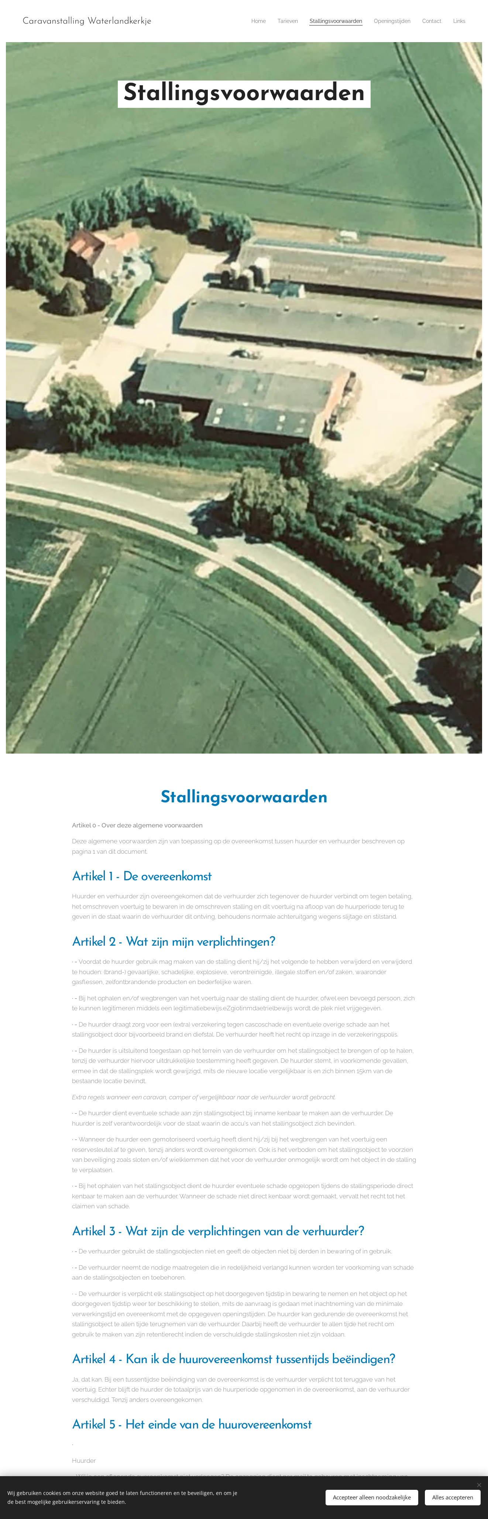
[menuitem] (241, 21)
